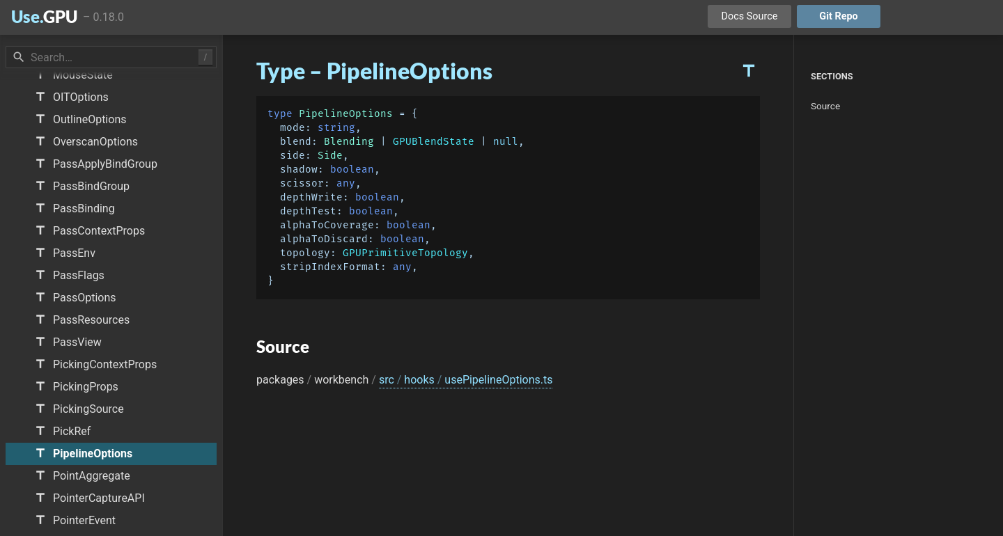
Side (330, 155)
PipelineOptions (346, 114)
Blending (349, 142)
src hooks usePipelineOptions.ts (466, 379)
